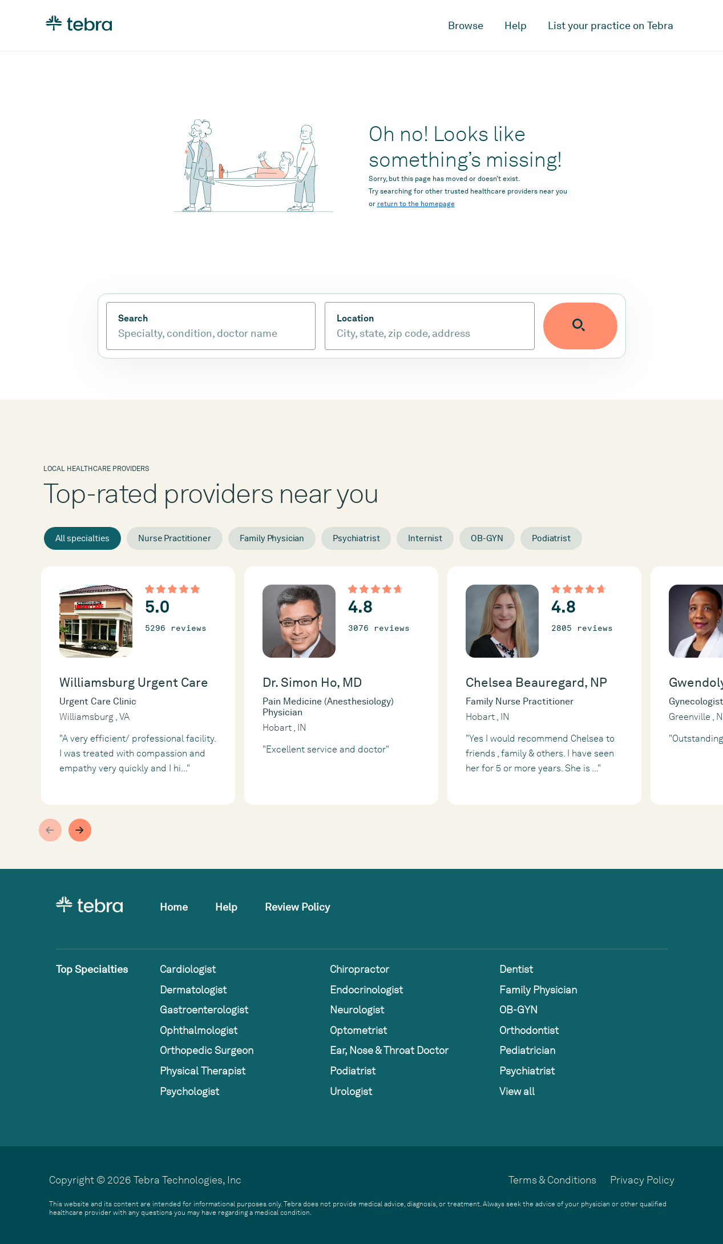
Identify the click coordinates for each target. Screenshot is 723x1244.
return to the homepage (416, 204)
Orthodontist (529, 1030)
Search (133, 318)
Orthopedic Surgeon (206, 1050)
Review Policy (297, 907)
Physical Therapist (202, 1071)
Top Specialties (92, 969)
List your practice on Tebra (610, 25)
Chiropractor (359, 969)
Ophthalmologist (198, 1030)
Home (174, 907)
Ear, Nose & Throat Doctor (389, 1050)
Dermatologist (193, 990)
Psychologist (189, 1091)
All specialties (82, 538)
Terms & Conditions (552, 1180)
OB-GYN (487, 538)
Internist (425, 538)
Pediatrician (527, 1050)
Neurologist (357, 1010)
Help (515, 25)
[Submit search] (593, 326)
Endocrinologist (366, 990)
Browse (465, 25)
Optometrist (358, 1030)
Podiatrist (551, 538)
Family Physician (272, 538)
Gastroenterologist (204, 1010)
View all (517, 1091)
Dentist (516, 969)
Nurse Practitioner (174, 538)
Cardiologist (188, 969)
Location (368, 318)
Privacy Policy (642, 1180)
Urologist (351, 1091)
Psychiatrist (356, 538)
